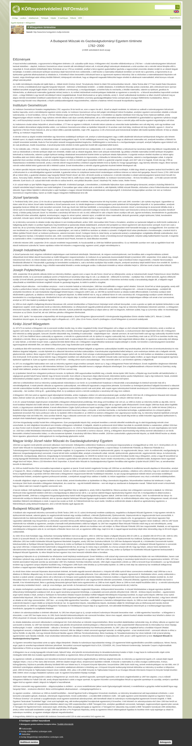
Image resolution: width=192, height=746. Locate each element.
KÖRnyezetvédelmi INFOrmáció (50, 9)
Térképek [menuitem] (44, 18)
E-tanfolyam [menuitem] (63, 18)
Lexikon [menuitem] (23, 18)
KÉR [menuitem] (80, 18)
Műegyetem (30, 23)
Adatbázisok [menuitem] (34, 18)
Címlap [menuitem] (15, 18)
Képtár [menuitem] (53, 18)
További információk (65, 727)
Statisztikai (25, 737)
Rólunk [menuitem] (73, 18)
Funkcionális (26, 731)
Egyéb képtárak (17, 23)
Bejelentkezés (175, 18)
